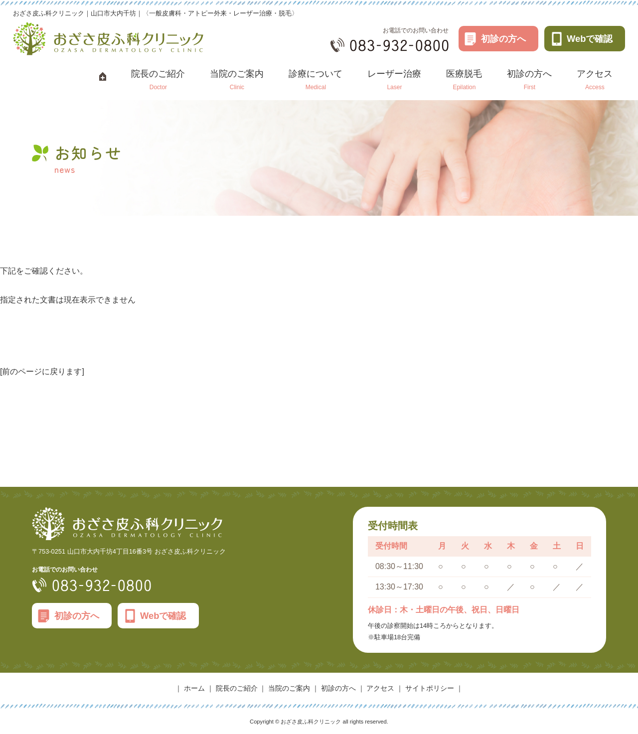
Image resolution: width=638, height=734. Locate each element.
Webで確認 (590, 38)
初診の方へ (503, 38)
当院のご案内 (289, 688)
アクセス (380, 688)
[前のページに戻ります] (42, 371)
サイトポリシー (429, 688)
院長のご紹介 (237, 688)
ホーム (194, 688)
